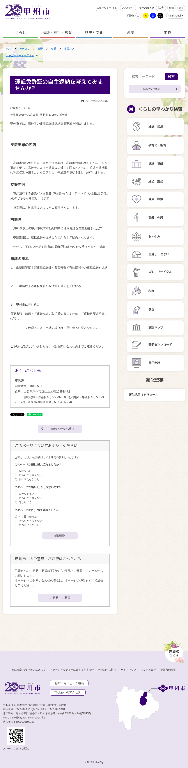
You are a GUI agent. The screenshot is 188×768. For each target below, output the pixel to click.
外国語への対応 (107, 669)
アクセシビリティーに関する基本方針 (72, 669)
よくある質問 (148, 669)
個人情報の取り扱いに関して (29, 669)
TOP (8, 48)
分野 (40, 48)
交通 (53, 48)
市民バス (69, 48)
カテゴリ (24, 48)
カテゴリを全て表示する (20, 55)
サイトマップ (128, 669)
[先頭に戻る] (173, 650)
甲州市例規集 (168, 669)
